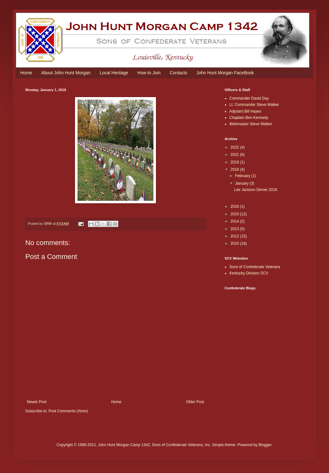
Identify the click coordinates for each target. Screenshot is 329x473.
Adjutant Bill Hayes (245, 111)
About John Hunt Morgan (65, 72)
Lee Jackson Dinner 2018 (255, 189)
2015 (235, 214)
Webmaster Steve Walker (250, 124)
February (243, 176)
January (242, 183)
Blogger (264, 445)
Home (26, 72)
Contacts (178, 72)
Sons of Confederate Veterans (254, 267)
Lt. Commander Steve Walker (254, 104)
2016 (235, 206)
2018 (235, 169)
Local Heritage (114, 72)
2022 (235, 147)
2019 (235, 162)
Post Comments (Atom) (68, 411)
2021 (235, 154)
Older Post (195, 402)
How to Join (148, 72)
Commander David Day (249, 98)
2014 (235, 221)
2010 (235, 243)
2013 (235, 229)
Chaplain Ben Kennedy (248, 117)
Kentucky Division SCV (248, 273)
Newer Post (37, 402)
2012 (235, 236)
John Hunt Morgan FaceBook (225, 72)
